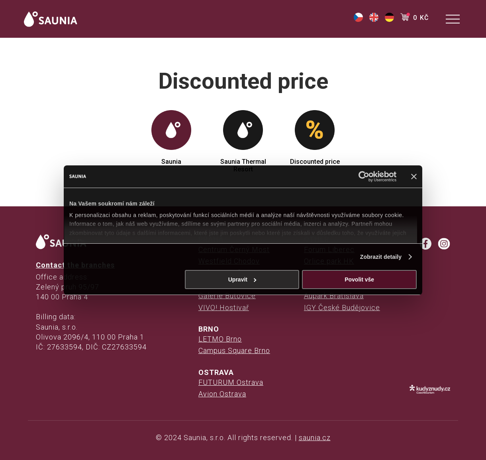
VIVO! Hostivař (223, 307)
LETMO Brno (220, 339)
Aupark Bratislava (334, 295)
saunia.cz (315, 437)
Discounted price (315, 137)
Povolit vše (359, 279)
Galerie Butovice (227, 295)
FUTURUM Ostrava (230, 382)
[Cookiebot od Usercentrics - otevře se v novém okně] (361, 176)
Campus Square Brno (234, 350)
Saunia (171, 137)
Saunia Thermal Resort (243, 141)
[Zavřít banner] (414, 176)
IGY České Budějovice (342, 307)
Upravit (242, 279)
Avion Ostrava (222, 394)
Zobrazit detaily (381, 257)
